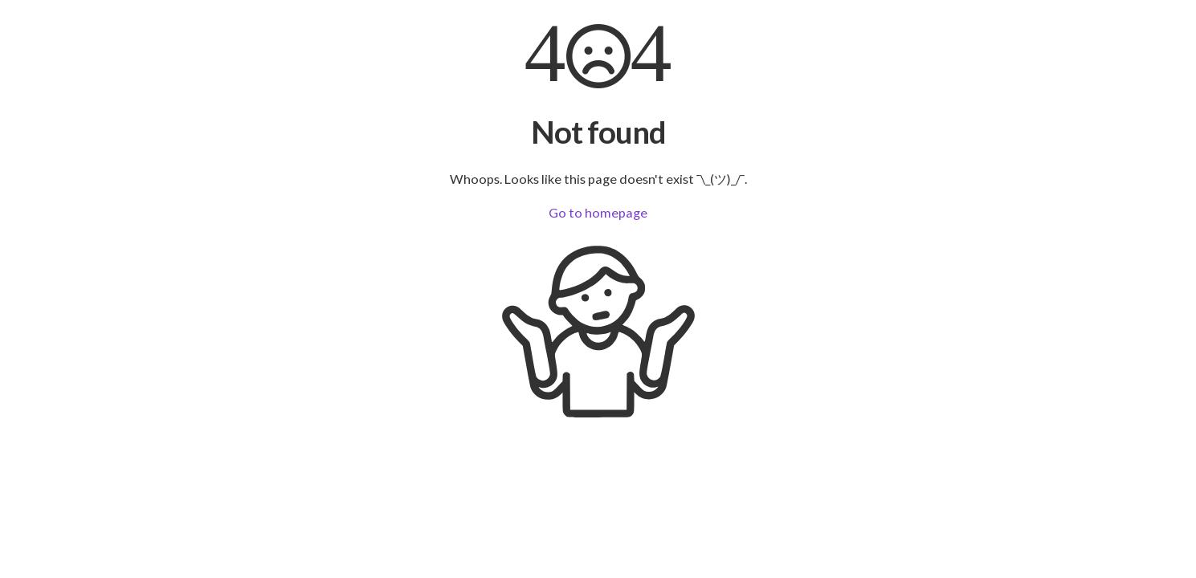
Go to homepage (598, 212)
